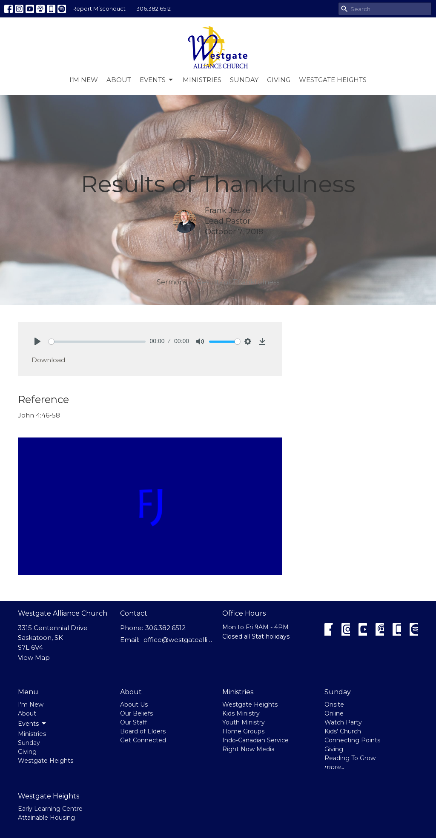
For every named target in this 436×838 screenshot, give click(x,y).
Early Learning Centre (50, 808)
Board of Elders (143, 731)
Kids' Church (342, 731)
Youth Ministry (243, 722)
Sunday (244, 80)
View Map (34, 657)
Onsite (334, 704)
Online (334, 713)
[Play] (37, 341)
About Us (134, 704)
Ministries (202, 80)
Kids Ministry (241, 713)
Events (157, 80)
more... (334, 767)
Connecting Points (352, 740)
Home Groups (243, 731)
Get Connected (143, 740)
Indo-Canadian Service (255, 740)
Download (48, 360)
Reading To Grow (350, 758)
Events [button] (32, 723)
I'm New (83, 80)
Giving (278, 80)
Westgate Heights (333, 80)
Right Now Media (248, 749)
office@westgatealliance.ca (178, 640)
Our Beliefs (136, 713)
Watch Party (343, 722)
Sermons (172, 282)
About (118, 80)
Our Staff (133, 722)
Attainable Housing (46, 817)
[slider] (97, 342)
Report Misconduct (99, 8)
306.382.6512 (153, 8)
